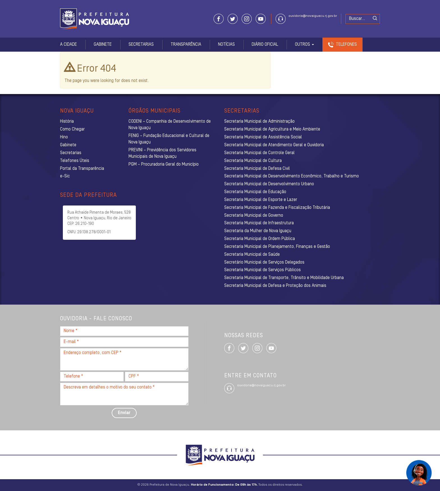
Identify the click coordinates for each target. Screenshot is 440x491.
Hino (64, 137)
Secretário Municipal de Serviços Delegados (264, 262)
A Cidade (68, 44)
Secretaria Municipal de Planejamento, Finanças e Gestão (277, 247)
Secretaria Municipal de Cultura (253, 161)
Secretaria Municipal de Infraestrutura (259, 223)
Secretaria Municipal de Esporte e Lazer (260, 200)
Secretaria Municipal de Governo (253, 215)
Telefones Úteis (74, 161)
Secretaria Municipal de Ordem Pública (259, 239)
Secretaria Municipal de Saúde (252, 254)
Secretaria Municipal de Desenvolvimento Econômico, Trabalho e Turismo (291, 176)
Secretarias (141, 44)
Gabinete (103, 44)
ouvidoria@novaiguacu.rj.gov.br (312, 16)
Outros (304, 44)
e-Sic (65, 176)
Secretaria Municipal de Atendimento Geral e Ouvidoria (274, 145)
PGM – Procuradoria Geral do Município (164, 164)
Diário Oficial (265, 44)
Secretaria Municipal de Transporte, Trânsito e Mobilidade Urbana (284, 278)
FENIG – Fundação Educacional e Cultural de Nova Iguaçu (169, 139)
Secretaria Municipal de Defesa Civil (257, 168)
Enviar (124, 413)
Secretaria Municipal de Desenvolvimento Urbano (269, 184)
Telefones (346, 44)
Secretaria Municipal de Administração (259, 121)
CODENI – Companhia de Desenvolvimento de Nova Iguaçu (170, 124)
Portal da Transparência (82, 168)
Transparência (186, 44)
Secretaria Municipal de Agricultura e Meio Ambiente (272, 129)
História (67, 121)
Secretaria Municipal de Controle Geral (259, 153)
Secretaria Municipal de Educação (255, 192)
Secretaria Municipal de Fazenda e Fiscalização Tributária (277, 207)
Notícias (226, 44)
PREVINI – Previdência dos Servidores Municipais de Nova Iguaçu (162, 153)
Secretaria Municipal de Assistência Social (263, 137)
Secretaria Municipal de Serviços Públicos (262, 270)
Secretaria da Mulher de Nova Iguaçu (257, 231)
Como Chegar (72, 129)
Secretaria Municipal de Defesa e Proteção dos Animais (275, 286)
